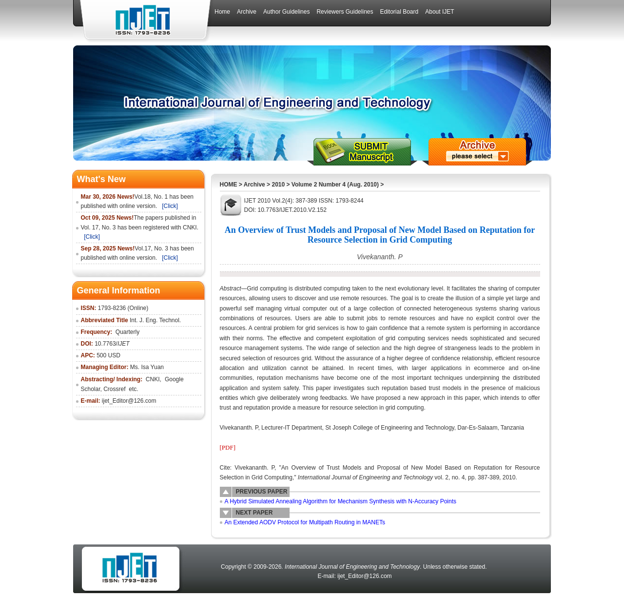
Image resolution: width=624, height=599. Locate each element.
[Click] (170, 206)
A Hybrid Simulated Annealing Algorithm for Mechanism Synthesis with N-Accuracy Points (341, 501)
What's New (101, 179)
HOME (228, 184)
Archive (254, 184)
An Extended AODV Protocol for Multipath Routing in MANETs (305, 522)
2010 (278, 184)
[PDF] (228, 447)
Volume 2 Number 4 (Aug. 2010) (335, 184)
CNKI (153, 379)
